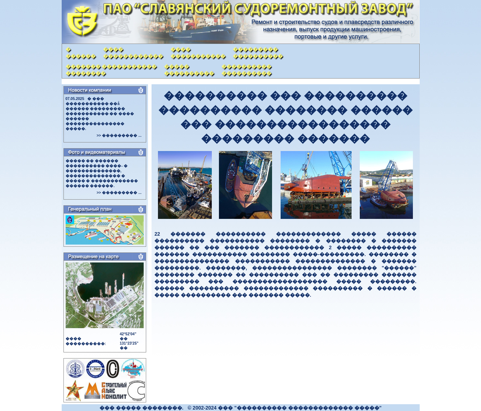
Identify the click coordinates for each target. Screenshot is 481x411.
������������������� (258, 52)
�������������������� (246, 70)
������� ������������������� (111, 70)
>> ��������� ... (119, 135)
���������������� (133, 52)
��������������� (197, 52)
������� (81, 52)
